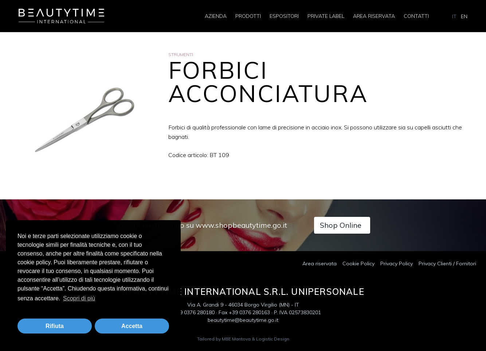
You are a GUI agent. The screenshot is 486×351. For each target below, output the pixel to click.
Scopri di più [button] (79, 298)
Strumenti (180, 54)
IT (454, 16)
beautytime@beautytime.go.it (243, 320)
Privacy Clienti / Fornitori (447, 263)
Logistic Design (272, 339)
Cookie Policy (358, 263)
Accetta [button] (131, 326)
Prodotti (248, 16)
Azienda (216, 16)
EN (464, 16)
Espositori (284, 16)
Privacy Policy (396, 263)
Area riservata (374, 16)
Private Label (325, 16)
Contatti (416, 16)
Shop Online (340, 225)
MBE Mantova (236, 339)
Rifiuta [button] (55, 326)
